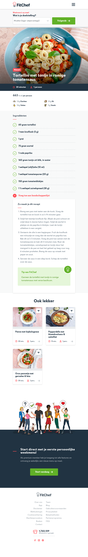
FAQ (48, 521)
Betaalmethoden (52, 515)
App (40, 505)
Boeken (39, 521)
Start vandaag (44, 472)
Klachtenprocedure (34, 518)
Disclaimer (37, 509)
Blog (48, 505)
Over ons (38, 502)
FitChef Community (21, 4)
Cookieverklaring (35, 515)
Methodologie (36, 512)
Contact (38, 524)
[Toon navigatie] (73, 4)
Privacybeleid (51, 512)
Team (48, 502)
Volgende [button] (63, 21)
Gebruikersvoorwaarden (56, 509)
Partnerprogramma (54, 518)
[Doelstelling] (32, 20)
